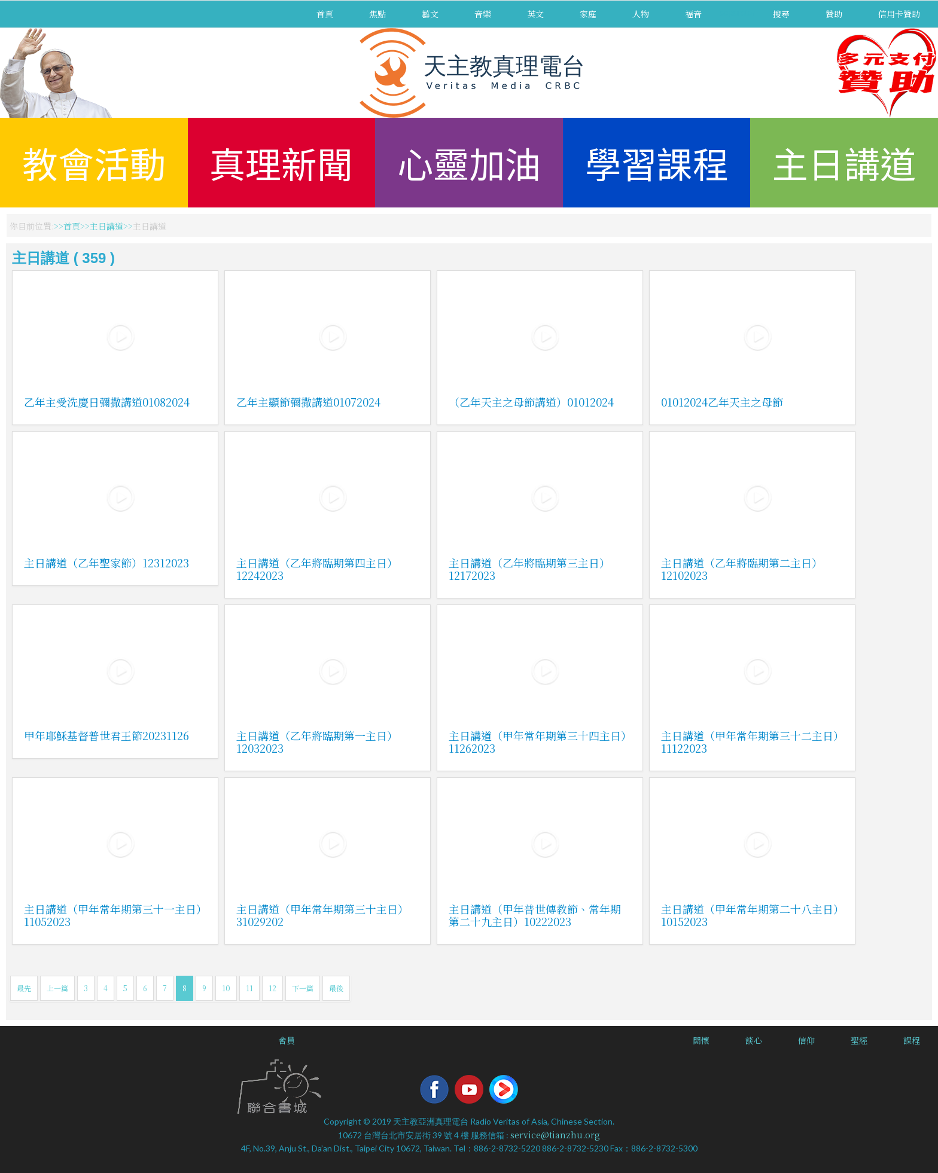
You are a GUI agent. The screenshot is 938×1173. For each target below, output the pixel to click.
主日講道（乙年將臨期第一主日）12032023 (317, 742)
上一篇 (57, 988)
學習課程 (657, 162)
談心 (753, 1040)
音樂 (482, 14)
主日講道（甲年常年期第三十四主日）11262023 (537, 742)
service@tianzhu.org (555, 1135)
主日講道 (844, 162)
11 (249, 988)
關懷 (701, 1040)
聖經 (859, 1040)
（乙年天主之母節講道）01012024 (531, 402)
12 (272, 988)
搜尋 (781, 14)
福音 (693, 14)
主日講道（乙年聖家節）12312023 (106, 562)
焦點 (377, 14)
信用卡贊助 (899, 14)
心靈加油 (469, 162)
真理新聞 (281, 162)
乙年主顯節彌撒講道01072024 (308, 402)
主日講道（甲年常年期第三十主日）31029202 (322, 915)
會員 (286, 1040)
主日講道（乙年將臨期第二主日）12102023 (742, 569)
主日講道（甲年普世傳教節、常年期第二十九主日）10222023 (535, 915)
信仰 (806, 1040)
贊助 (834, 14)
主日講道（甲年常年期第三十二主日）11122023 (750, 742)
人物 (640, 14)
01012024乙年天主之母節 (722, 402)
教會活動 (94, 162)
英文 (535, 14)
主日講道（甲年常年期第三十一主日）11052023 (113, 915)
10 (226, 988)
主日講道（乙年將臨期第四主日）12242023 (317, 569)
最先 (24, 988)
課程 (911, 1040)
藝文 (430, 14)
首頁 (324, 14)
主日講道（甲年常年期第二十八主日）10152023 (750, 915)
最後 (336, 988)
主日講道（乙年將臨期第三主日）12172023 (529, 569)
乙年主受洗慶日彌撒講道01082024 (107, 402)
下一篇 (302, 988)
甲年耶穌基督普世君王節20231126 (106, 735)
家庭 (588, 14)
